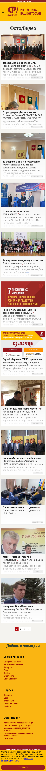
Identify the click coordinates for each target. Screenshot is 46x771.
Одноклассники (11, 679)
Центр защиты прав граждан (17, 725)
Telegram (8, 667)
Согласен (23, 767)
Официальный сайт (12, 662)
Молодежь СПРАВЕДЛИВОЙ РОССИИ (17, 729)
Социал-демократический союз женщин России (18, 734)
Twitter (7, 673)
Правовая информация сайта (17, 760)
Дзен (6, 670)
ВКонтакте (9, 676)
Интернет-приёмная (13, 664)
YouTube (7, 706)
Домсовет (8, 738)
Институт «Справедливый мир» (18, 723)
